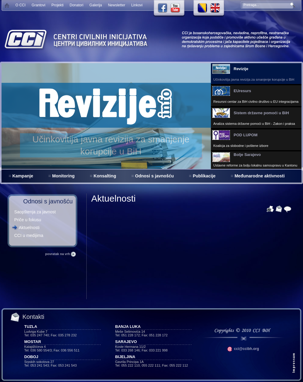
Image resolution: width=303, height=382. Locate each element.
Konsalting (105, 175)
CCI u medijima (28, 235)
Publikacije (204, 175)
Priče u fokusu (27, 219)
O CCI (20, 5)
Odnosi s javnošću (154, 175)
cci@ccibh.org (243, 349)
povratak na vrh (60, 254)
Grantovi (38, 5)
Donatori (76, 5)
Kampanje (22, 175)
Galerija (95, 5)
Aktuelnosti (29, 227)
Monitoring (63, 175)
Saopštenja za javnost (35, 211)
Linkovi (136, 5)
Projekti (58, 5)
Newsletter (116, 5)
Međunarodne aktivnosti (260, 175)
